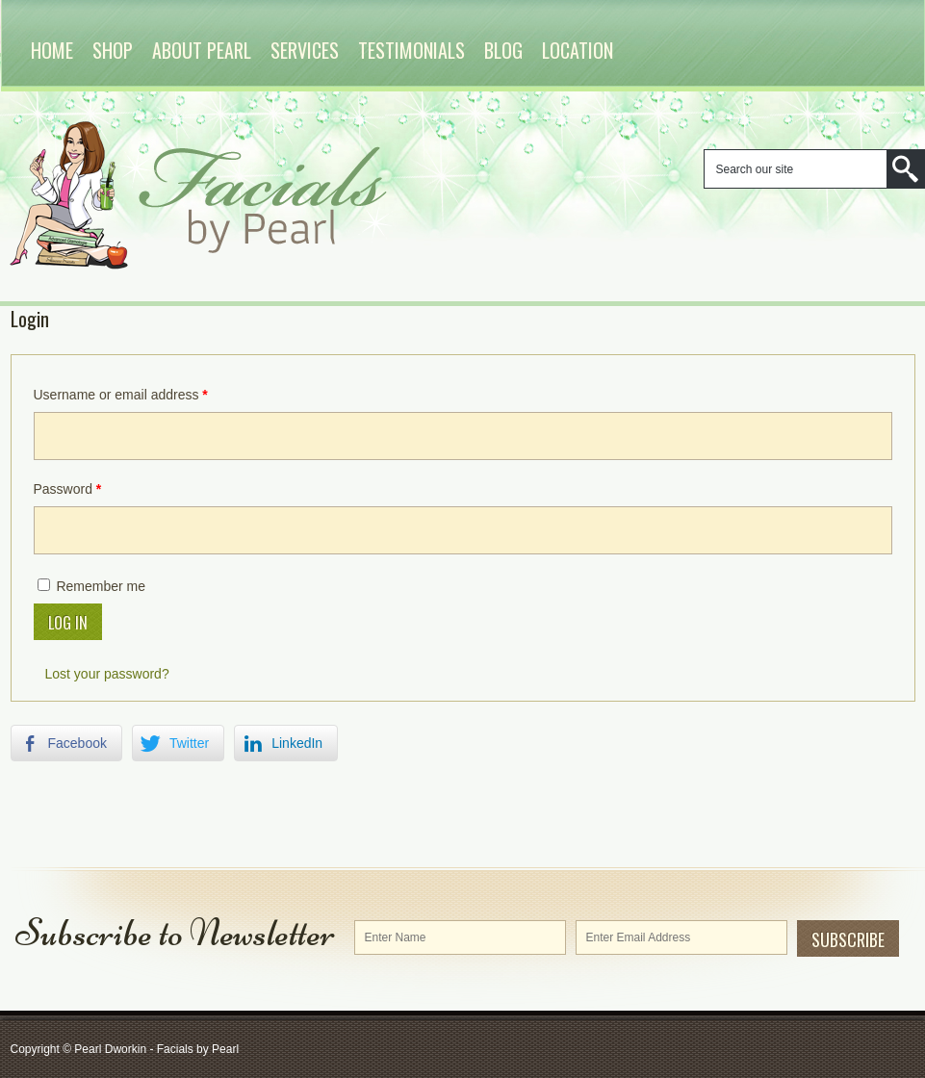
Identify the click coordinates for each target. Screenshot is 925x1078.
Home (52, 50)
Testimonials (411, 50)
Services (304, 50)
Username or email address (121, 394)
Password (68, 489)
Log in (68, 622)
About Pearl (201, 50)
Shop (112, 50)
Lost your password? (107, 673)
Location (577, 50)
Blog (503, 50)
